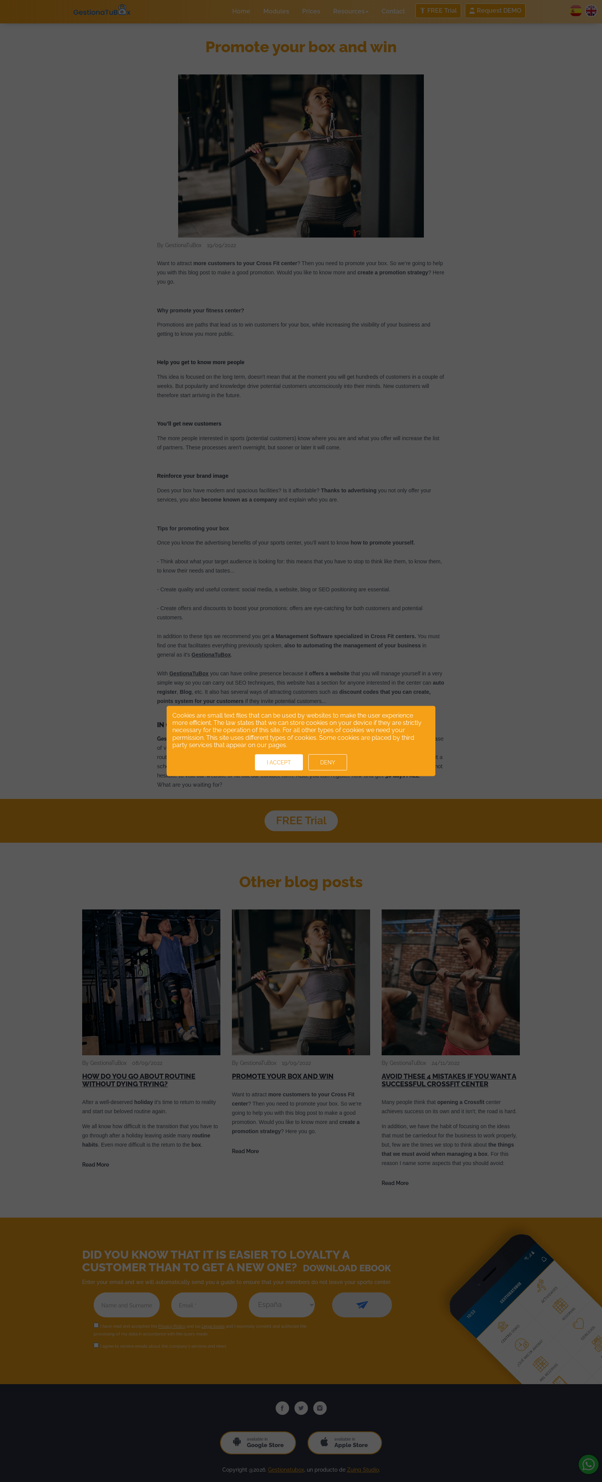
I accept (279, 762)
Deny (327, 762)
